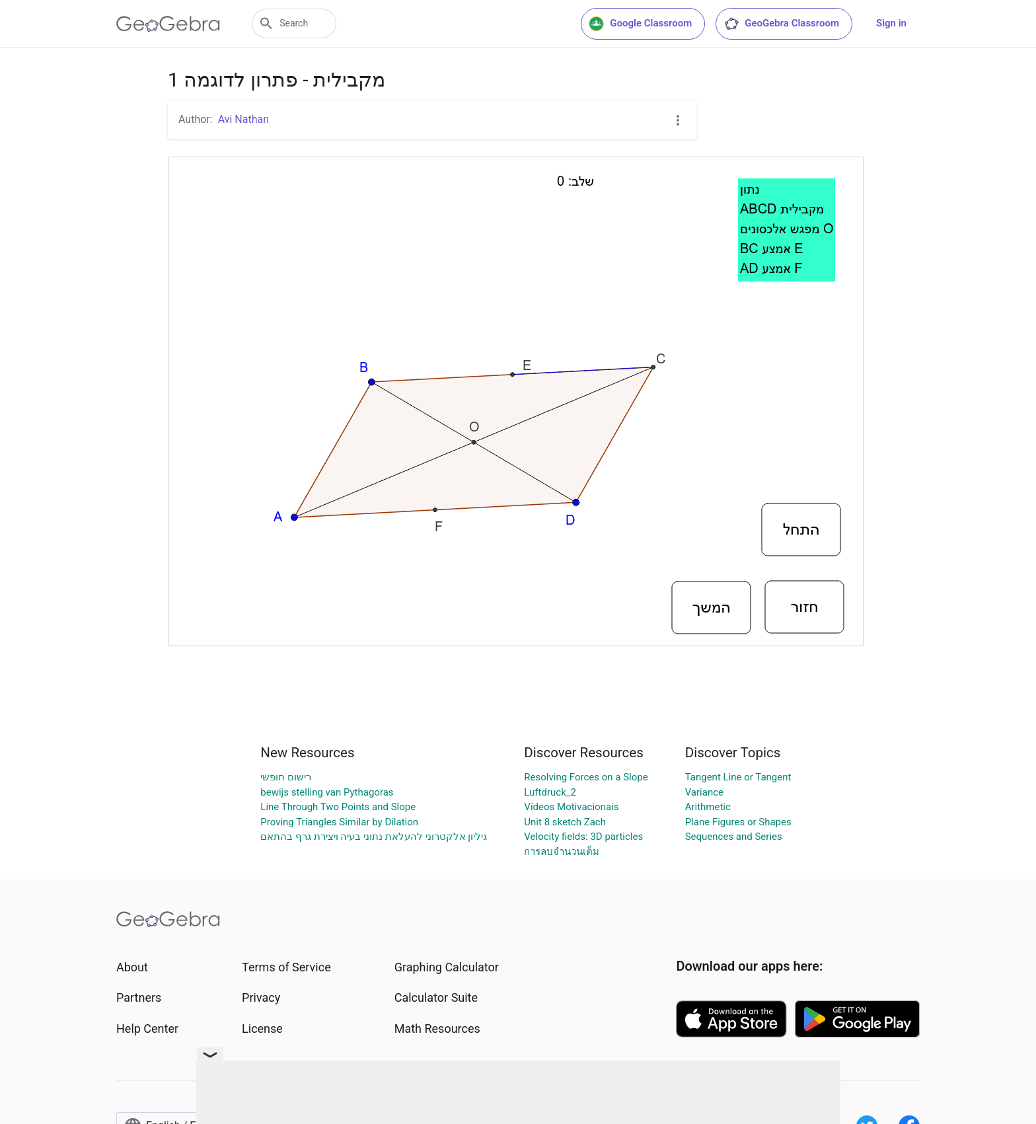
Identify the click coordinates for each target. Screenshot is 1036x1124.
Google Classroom (640, 24)
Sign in (891, 23)
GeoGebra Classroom (781, 24)
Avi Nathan (243, 119)
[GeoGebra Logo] (168, 24)
